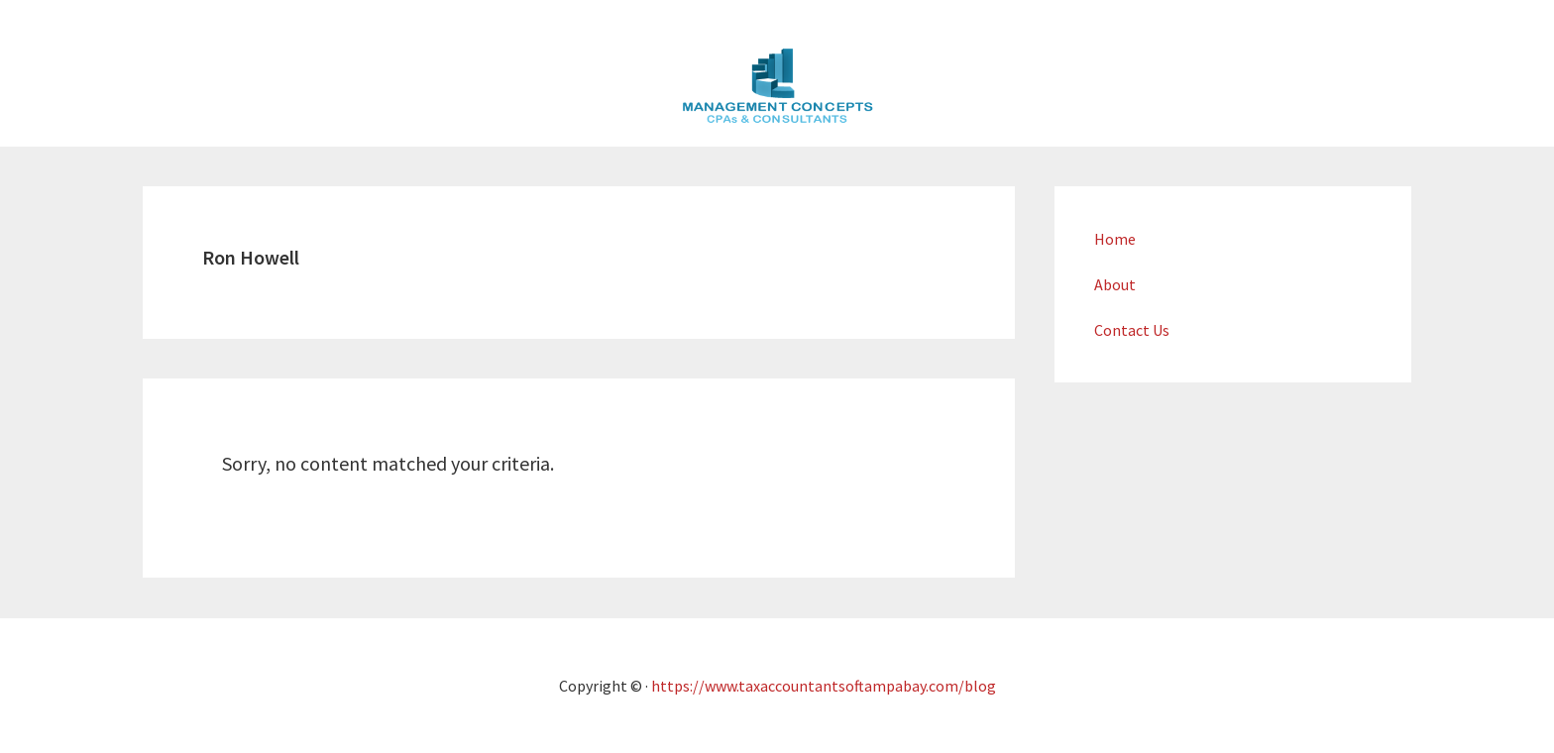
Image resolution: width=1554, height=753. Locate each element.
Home (1115, 239)
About (1115, 284)
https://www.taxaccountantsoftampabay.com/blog (823, 686)
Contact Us (1131, 330)
